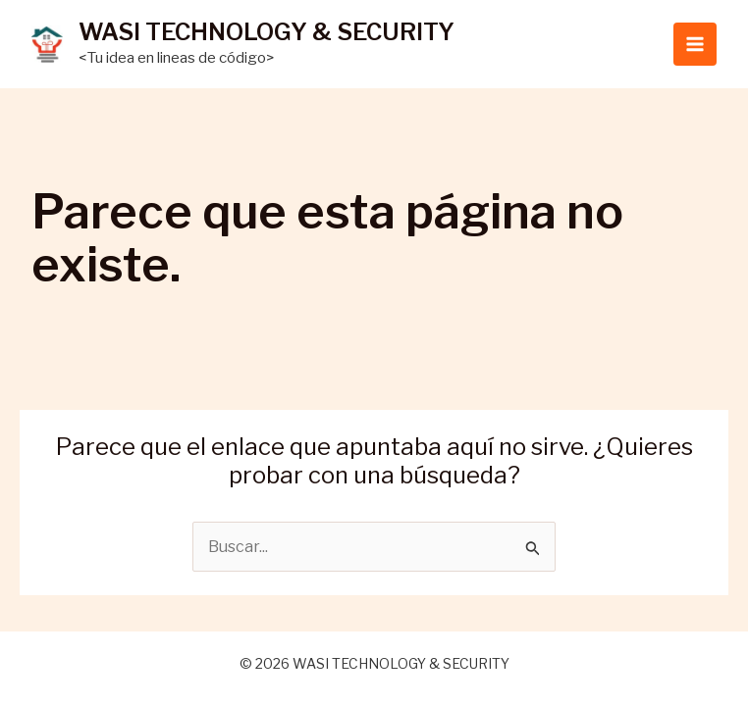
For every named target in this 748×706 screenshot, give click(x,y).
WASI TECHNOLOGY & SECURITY (266, 32)
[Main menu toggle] (695, 44)
